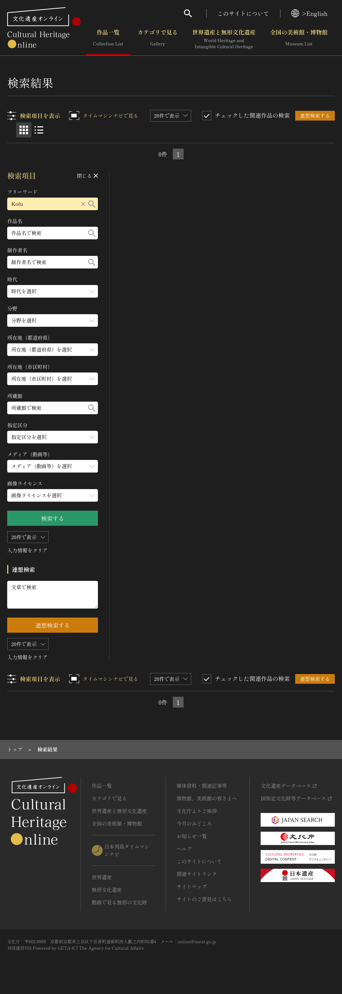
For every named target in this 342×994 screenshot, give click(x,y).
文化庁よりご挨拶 (197, 810)
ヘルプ (184, 848)
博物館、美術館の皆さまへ (207, 798)
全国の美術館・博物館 (299, 39)
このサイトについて (243, 13)
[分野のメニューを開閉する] (53, 320)
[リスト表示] (38, 129)
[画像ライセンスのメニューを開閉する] (53, 495)
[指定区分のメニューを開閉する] (53, 437)
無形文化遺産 (107, 889)
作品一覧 (108, 39)
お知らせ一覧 (192, 836)
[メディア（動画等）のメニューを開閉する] (53, 466)
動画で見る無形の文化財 (119, 902)
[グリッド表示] (23, 129)
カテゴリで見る (158, 39)
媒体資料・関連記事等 (202, 785)
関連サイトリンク (197, 873)
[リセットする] (83, 204)
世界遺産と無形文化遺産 (224, 39)
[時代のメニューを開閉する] (53, 291)
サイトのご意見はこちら (204, 899)
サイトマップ (192, 886)
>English (309, 13)
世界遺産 (102, 877)
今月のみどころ (194, 823)
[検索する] (92, 204)
